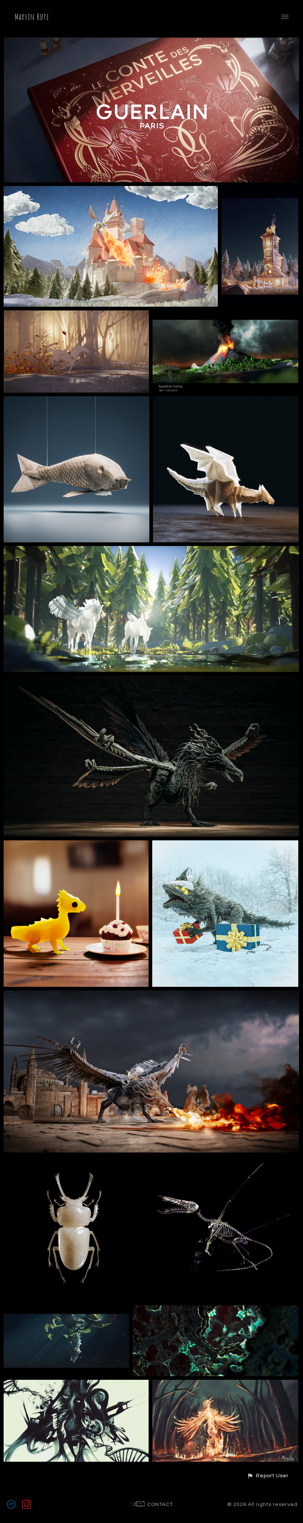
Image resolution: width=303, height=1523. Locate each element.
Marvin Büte (31, 16)
